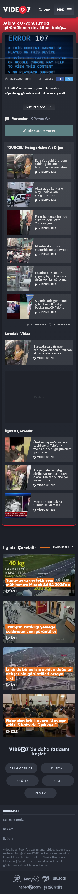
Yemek (40, 793)
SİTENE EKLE (36, 324)
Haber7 (30, 887)
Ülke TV (59, 879)
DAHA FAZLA (63, 547)
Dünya (56, 768)
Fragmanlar (21, 768)
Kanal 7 (16, 879)
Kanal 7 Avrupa (46, 879)
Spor (58, 781)
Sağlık (22, 781)
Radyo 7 (31, 879)
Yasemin (53, 887)
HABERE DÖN (59, 324)
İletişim (8, 838)
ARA (44, 10)
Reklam (8, 829)
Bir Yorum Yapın (39, 131)
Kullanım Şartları (14, 819)
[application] (39, 54)
